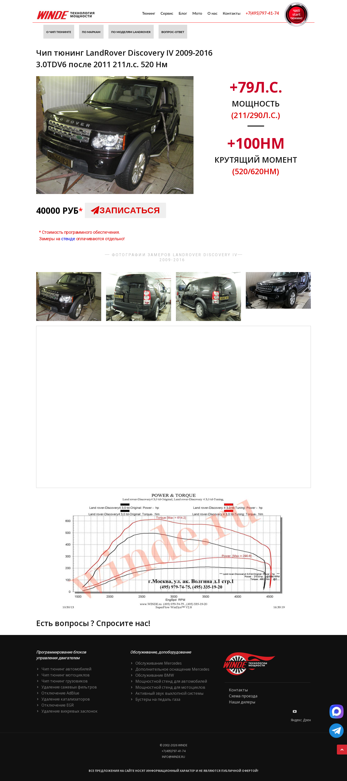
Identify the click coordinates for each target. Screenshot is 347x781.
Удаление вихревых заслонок (69, 711)
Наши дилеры (242, 702)
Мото (197, 13)
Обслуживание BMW (154, 675)
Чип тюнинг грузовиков (64, 681)
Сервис (166, 13)
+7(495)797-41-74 (262, 13)
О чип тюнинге (58, 32)
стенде (68, 238)
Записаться (125, 210)
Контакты (231, 13)
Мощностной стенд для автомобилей (171, 681)
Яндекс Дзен (301, 720)
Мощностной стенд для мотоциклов (170, 687)
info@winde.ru (173, 757)
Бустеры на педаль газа (157, 699)
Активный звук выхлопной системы (169, 693)
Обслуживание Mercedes (158, 663)
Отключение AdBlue (60, 693)
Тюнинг (148, 13)
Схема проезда (243, 696)
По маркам (91, 32)
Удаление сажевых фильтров (69, 687)
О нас (212, 13)
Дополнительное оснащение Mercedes (172, 669)
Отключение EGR (57, 705)
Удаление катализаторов (65, 699)
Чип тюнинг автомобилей (66, 669)
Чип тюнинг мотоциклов (65, 675)
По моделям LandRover (131, 32)
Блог (183, 13)
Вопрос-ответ (172, 32)
